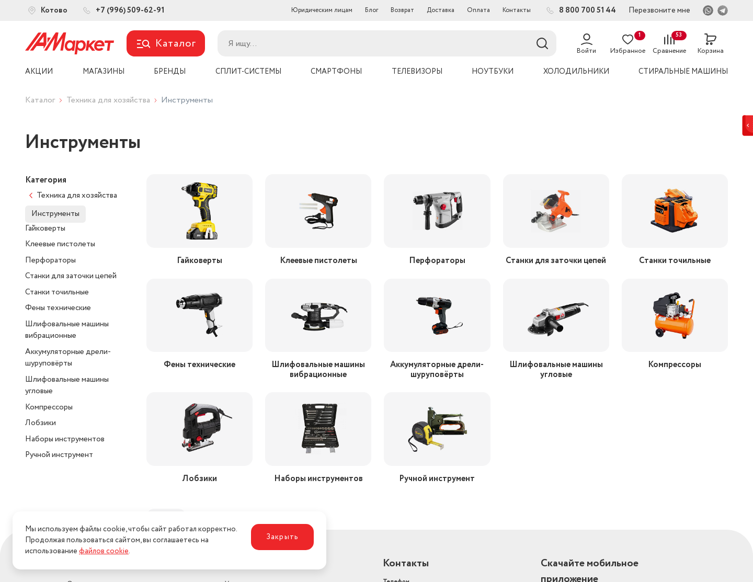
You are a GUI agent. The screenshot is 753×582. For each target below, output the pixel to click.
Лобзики (40, 423)
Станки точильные (57, 292)
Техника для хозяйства (108, 100)
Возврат (402, 10)
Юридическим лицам (321, 10)
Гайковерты (45, 228)
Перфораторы (50, 260)
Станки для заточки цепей (71, 276)
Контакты (517, 10)
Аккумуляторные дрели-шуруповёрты (68, 358)
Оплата (478, 10)
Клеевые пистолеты (60, 244)
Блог (371, 10)
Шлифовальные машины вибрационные (67, 330)
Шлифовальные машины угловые (67, 385)
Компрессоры (49, 407)
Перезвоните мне (659, 10)
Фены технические (58, 308)
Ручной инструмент (59, 455)
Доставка (440, 10)
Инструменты (55, 214)
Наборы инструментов (65, 439)
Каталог (40, 100)
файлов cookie (104, 551)
